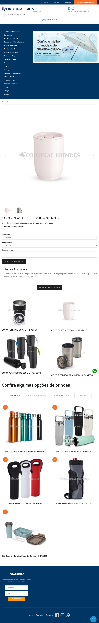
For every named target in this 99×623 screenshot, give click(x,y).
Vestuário (7, 94)
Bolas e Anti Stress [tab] (37, 395)
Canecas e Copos (10, 56)
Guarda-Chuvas (9, 80)
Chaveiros (7, 63)
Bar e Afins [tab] (15, 395)
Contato (68, 2)
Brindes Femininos (10, 45)
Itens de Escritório (11, 84)
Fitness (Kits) (9, 77)
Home (46, 2)
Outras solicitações (8, 250)
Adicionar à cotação (14, 261)
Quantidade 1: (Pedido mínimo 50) (13, 226)
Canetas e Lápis (10, 59)
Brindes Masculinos (11, 52)
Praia (6, 87)
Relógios (7, 91)
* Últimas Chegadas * (12, 31)
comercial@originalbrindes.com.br (79, 11)
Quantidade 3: (7, 242)
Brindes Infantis (9, 49)
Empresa (56, 2)
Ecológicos (8, 70)
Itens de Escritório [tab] (62, 395)
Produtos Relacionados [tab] (49, 287)
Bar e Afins (8, 35)
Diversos (7, 66)
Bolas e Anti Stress (11, 38)
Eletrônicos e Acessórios (13, 73)
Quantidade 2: (7, 234)
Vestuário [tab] (83, 395)
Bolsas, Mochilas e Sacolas (14, 42)
